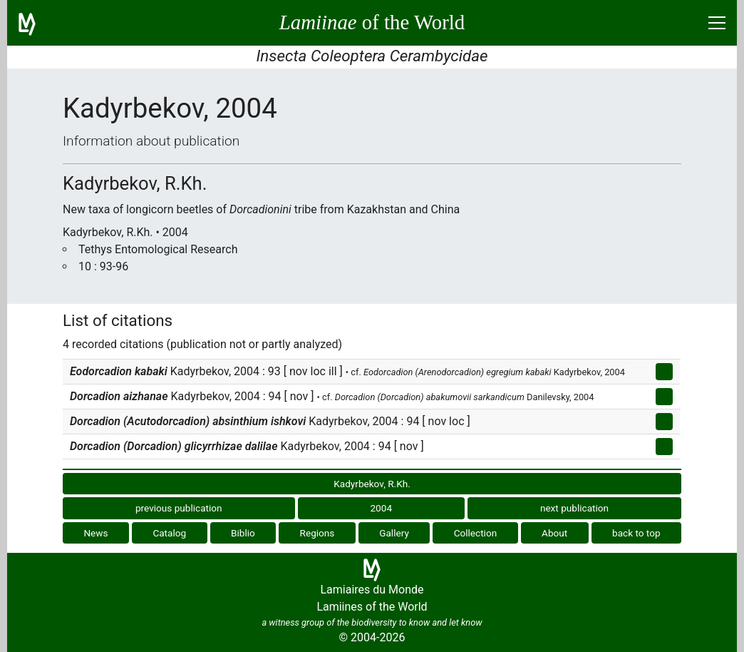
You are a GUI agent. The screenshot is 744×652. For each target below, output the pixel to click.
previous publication (178, 508)
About (554, 533)
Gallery (394, 533)
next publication (574, 508)
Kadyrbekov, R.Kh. (372, 483)
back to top (636, 533)
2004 (381, 508)
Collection (475, 533)
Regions (317, 533)
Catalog (169, 533)
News (95, 533)
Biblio (243, 533)
